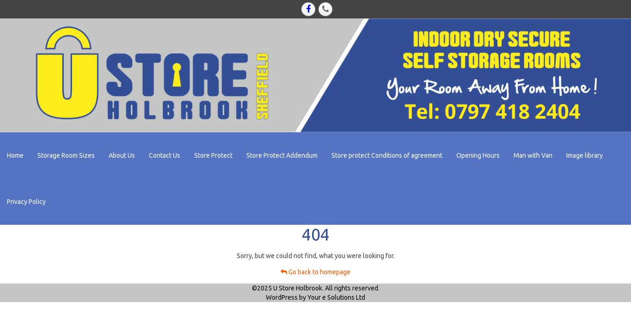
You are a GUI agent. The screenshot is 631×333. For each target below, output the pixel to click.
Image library (584, 155)
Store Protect (213, 155)
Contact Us (164, 155)
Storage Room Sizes (66, 155)
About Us (122, 155)
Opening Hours (478, 155)
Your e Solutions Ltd (336, 297)
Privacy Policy (26, 201)
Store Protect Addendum (282, 155)
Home (15, 155)
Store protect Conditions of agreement (386, 155)
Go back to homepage (315, 272)
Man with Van (533, 155)
